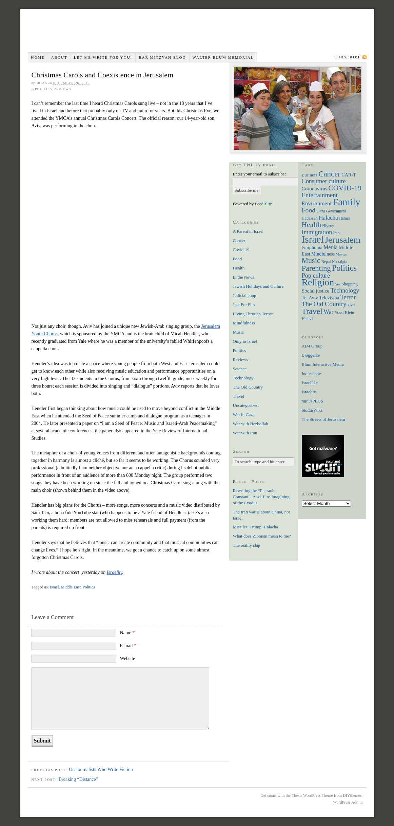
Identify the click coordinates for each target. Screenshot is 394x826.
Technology (243, 377)
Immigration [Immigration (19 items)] (317, 232)
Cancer (239, 240)
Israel (54, 587)
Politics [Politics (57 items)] (344, 268)
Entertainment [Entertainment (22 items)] (320, 195)
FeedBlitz (263, 203)
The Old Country (248, 387)
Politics (44, 89)
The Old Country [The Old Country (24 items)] (324, 303)
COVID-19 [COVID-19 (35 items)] (344, 188)
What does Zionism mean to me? (262, 536)
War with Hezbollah (250, 423)
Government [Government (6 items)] (336, 211)
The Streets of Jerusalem (323, 419)
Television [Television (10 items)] (329, 297)
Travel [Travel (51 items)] (312, 311)
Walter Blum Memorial (223, 57)
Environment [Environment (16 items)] (317, 203)
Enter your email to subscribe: (259, 173)
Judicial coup (244, 295)
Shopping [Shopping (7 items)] (350, 284)
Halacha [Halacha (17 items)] (328, 217)
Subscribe (348, 57)
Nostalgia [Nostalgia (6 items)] (339, 262)
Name (127, 632)
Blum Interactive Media (323, 364)
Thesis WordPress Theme (312, 795)
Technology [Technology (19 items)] (345, 290)
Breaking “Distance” (78, 779)
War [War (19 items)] (328, 311)
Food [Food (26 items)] (309, 210)
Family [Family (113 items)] (346, 201)
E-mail (128, 645)
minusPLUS (312, 400)
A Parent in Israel (248, 231)
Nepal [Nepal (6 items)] (326, 262)
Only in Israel (245, 341)
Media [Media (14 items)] (330, 247)
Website (127, 658)
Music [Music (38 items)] (311, 260)
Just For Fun (244, 304)
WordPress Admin (347, 802)
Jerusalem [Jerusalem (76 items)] (342, 240)
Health (239, 267)
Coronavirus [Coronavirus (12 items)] (315, 188)
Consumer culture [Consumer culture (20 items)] (324, 181)
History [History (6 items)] (328, 226)
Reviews (62, 89)
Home (37, 57)
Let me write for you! (103, 57)
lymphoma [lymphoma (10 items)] (312, 247)
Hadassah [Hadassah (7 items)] (310, 218)
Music (238, 332)
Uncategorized (246, 405)
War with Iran (245, 432)
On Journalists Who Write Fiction (101, 769)
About (59, 57)
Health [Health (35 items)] (311, 225)
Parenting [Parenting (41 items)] (316, 268)
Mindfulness (244, 322)
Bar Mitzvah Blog (162, 57)
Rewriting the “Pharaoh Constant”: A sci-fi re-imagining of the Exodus (261, 496)
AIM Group (312, 346)
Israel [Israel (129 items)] (313, 239)
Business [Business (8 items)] (309, 174)
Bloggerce (311, 355)
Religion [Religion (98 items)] (318, 282)
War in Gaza (244, 414)
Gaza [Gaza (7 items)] (320, 211)
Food (237, 258)
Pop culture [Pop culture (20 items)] (316, 275)
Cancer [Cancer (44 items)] (329, 174)
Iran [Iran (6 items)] (336, 233)
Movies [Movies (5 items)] (341, 254)
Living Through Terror (253, 313)
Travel (238, 396)
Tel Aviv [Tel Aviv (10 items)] (310, 297)
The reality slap (246, 545)
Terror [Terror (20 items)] (348, 297)
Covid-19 (241, 249)
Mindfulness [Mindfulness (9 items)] (323, 254)
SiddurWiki (312, 410)
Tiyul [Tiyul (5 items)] (351, 305)
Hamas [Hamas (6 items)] (344, 218)
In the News (243, 277)
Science (240, 368)
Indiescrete (311, 373)
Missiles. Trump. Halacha (255, 526)
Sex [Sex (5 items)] (337, 284)
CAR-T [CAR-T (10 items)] (348, 174)
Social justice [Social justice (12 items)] (316, 291)
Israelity (114, 572)
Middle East (71, 587)
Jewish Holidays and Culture (258, 286)
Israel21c (310, 382)
